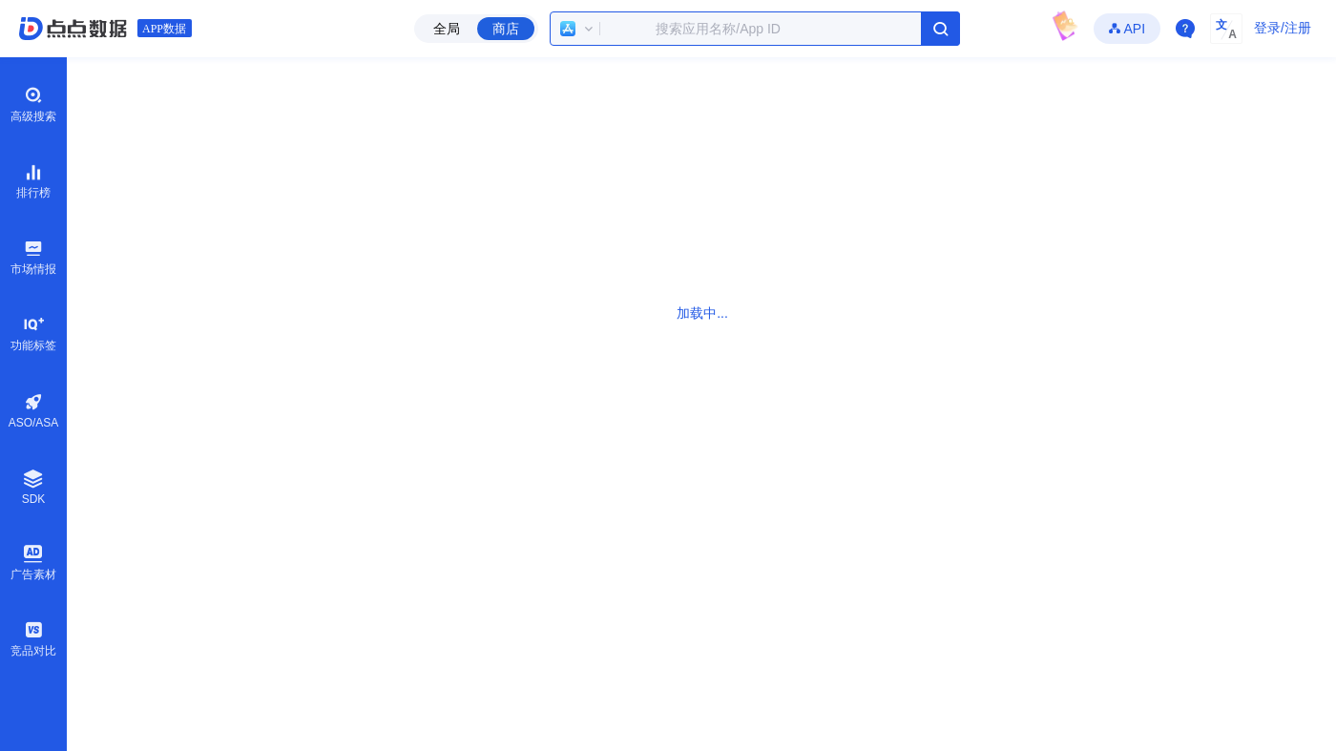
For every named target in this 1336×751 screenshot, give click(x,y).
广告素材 (33, 562)
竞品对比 (33, 638)
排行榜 (33, 180)
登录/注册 (1282, 27)
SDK (34, 487)
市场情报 (33, 257)
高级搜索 (33, 104)
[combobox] (755, 28)
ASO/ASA (34, 410)
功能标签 (33, 333)
